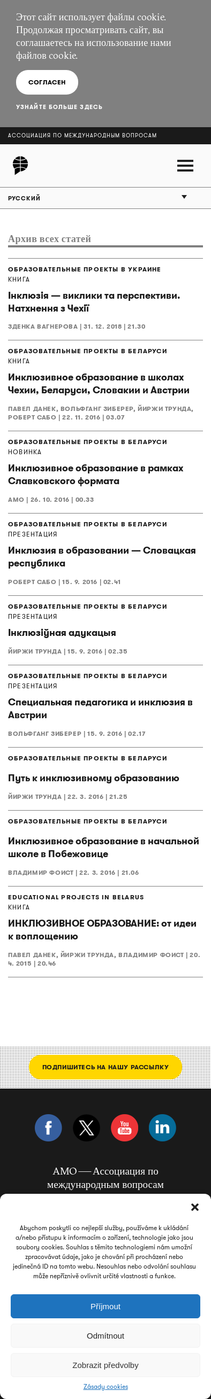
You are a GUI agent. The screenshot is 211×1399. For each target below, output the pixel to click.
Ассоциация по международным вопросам (82, 135)
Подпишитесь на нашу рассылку (105, 1066)
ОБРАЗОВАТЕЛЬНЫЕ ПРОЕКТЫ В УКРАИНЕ (85, 269)
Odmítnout (105, 1335)
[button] (195, 1207)
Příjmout (105, 1306)
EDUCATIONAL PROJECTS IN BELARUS (76, 897)
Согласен (47, 82)
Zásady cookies (106, 1386)
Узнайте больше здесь (59, 107)
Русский (24, 198)
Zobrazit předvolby (105, 1365)
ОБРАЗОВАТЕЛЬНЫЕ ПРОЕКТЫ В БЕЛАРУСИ (87, 351)
